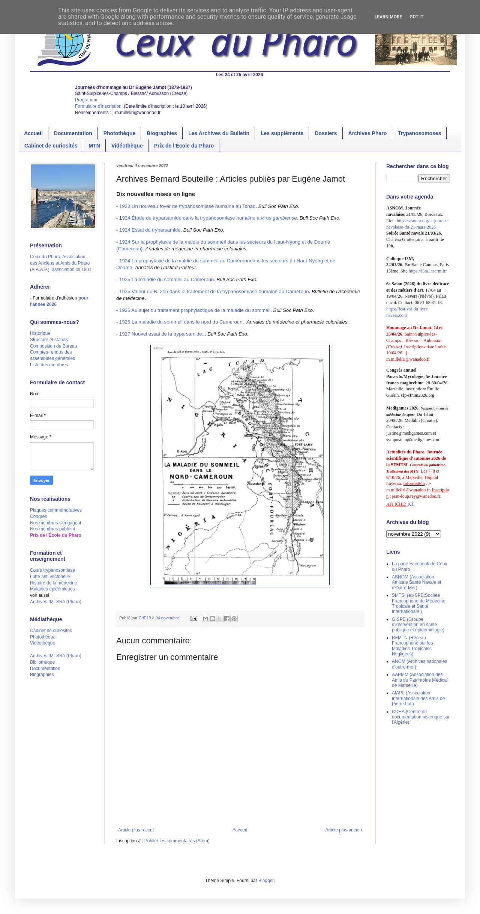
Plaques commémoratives (56, 510)
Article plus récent (136, 830)
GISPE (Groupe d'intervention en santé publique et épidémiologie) (418, 625)
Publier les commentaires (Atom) (177, 840)
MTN (94, 146)
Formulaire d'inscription (99, 106)
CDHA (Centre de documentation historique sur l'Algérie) (421, 717)
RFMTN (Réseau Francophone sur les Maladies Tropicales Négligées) (412, 646)
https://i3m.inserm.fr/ (428, 271)
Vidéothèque (127, 146)
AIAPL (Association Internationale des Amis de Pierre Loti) (418, 698)
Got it (416, 17)
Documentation (73, 133)
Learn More (388, 17)
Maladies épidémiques (52, 589)
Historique (40, 333)
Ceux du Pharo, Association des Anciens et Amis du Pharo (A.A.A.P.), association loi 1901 (61, 263)
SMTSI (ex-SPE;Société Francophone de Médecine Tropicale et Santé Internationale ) (419, 603)
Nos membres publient (52, 529)
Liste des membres (49, 364)
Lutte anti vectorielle (50, 576)
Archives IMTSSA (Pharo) (55, 601)
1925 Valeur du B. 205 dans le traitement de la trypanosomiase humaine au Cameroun (214, 291)
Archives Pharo (367, 133)
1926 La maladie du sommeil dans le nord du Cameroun (180, 322)
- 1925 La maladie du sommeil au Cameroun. (165, 279)
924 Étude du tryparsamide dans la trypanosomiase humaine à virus (197, 218)
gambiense (285, 218)
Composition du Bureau (53, 346)
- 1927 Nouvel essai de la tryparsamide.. (160, 334)
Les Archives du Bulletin (218, 133)
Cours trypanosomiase (52, 570)
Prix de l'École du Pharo (184, 146)
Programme (87, 99)
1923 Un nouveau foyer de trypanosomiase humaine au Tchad (187, 206)
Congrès (38, 516)
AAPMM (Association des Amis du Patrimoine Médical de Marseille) (420, 680)
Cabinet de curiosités (51, 146)
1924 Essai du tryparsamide (149, 230)
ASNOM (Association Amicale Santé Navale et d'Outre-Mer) (416, 582)
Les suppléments (282, 133)
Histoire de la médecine (53, 583)
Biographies (162, 133)
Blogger (266, 880)
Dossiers (326, 133)
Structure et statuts (49, 339)
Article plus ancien (344, 830)
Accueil (33, 133)
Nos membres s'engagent (55, 523)
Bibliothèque (42, 662)
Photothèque (120, 133)
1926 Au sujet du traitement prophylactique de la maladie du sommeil (194, 310)
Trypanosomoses (419, 133)
